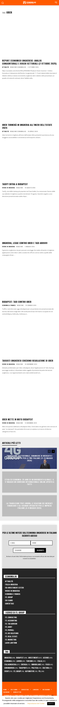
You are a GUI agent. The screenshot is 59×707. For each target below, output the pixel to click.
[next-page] (53, 451)
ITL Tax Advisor (11, 623)
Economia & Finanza (8, 305)
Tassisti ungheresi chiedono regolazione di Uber (27, 360)
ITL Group (9, 597)
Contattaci (9, 603)
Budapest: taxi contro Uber (16, 301)
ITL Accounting (11, 620)
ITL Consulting (11, 617)
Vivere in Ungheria (8, 187)
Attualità (5, 67)
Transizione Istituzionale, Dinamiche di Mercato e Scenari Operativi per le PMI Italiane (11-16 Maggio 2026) (29, 458)
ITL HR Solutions (11, 633)
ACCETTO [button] (51, 703)
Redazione (19, 188)
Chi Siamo (9, 600)
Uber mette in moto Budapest (17, 419)
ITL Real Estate (11, 636)
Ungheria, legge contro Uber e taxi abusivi (24, 243)
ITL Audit (8, 627)
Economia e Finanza (12, 594)
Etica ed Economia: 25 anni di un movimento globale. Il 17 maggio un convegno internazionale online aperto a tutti (29, 482)
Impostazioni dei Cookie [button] (35, 703)
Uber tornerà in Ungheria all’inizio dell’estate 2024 (27, 126)
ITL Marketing (10, 639)
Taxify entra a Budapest (15, 184)
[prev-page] (49, 451)
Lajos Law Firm (11, 643)
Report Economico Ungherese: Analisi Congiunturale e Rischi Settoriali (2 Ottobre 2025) (29, 62)
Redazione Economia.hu (18, 67)
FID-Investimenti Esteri (14, 587)
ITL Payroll (9, 630)
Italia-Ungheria (11, 584)
